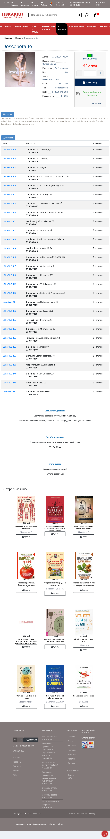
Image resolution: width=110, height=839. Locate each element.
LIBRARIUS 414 (9, 248)
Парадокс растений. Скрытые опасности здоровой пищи (26, 593)
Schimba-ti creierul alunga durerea (55, 705)
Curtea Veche (49, 64)
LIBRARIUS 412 (9, 230)
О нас (70, 749)
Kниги (18, 38)
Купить (26, 545)
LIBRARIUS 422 (9, 293)
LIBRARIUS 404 (10, 176)
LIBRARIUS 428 (9, 338)
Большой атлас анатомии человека (26, 535)
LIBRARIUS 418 (9, 275)
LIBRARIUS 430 (9, 355)
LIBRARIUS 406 (9, 158)
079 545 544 (18, 759)
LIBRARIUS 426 (9, 320)
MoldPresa (36, 822)
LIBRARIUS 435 (9, 364)
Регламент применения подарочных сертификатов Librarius (48, 758)
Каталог (71, 767)
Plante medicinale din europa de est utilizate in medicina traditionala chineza (26, 649)
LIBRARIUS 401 (9, 149)
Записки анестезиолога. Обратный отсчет (84, 535)
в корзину (90, 82)
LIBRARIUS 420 (9, 284)
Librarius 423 (9, 302)
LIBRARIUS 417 (9, 266)
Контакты (34, 4)
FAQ (15, 783)
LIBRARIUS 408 (9, 203)
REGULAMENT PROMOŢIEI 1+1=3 (50, 772)
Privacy (92, 822)
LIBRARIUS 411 (9, 221)
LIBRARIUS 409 (9, 185)
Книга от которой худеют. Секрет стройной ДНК (55, 648)
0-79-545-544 (60, 3)
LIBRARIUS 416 (9, 257)
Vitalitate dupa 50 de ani (83, 648)
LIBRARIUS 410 (9, 212)
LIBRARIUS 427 (9, 329)
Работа (44, 4)
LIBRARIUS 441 (9, 382)
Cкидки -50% (71, 785)
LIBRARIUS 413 (9, 239)
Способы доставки (50, 803)
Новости (14, 4)
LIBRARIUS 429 (9, 346)
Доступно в (96, 103)
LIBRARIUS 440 (10, 373)
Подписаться (31, 748)
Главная (8, 38)
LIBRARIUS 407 (9, 194)
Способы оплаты (50, 796)
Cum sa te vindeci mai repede (26, 705)
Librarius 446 (9, 391)
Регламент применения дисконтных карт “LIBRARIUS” (49, 785)
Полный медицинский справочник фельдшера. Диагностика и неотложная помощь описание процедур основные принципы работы (54, 536)
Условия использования (78, 822)
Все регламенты (49, 745)
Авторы (71, 771)
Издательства (73, 777)
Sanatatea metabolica (83, 704)
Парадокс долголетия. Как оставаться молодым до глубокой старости (84, 593)
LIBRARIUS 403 (9, 167)
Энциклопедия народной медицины (55, 592)
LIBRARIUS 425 (9, 311)
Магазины (25, 4)
